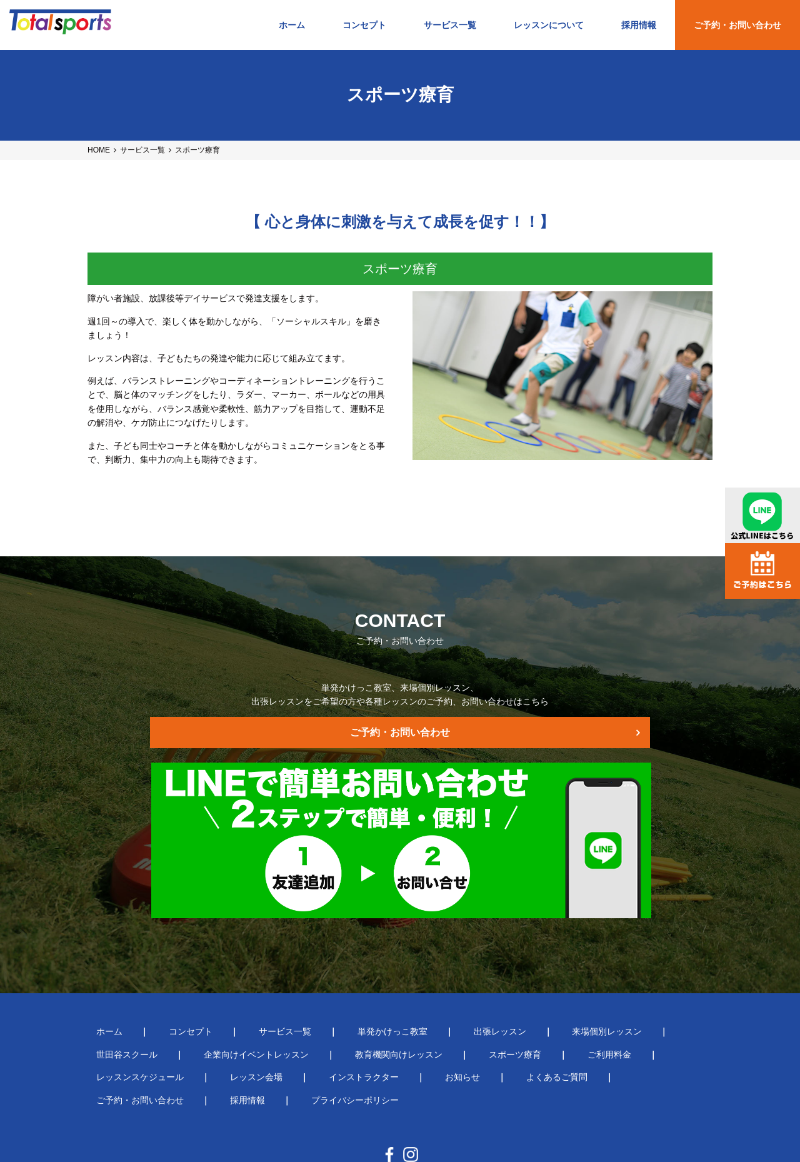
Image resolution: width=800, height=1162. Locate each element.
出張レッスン (421, 979)
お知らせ (203, 1025)
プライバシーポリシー (563, 1025)
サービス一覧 (450, 25)
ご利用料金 (440, 1002)
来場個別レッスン (511, 979)
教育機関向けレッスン (265, 1002)
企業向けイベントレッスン (140, 1002)
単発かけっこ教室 (331, 979)
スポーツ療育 (364, 1002)
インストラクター (123, 1025)
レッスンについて (549, 25)
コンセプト (364, 25)
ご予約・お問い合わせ (737, 25)
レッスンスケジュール (535, 1002)
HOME (99, 150)
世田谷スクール (605, 979)
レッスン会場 (633, 1002)
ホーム (292, 25)
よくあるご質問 (280, 1025)
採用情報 (638, 25)
